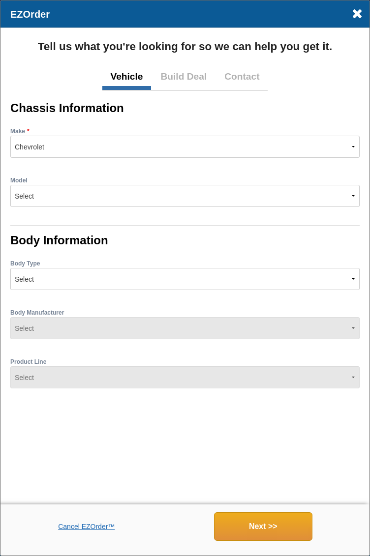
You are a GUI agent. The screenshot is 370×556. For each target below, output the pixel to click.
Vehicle (126, 76)
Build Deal (183, 76)
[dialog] (185, 278)
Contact (241, 76)
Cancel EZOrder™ (86, 526)
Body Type (25, 263)
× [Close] (357, 13)
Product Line (28, 361)
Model (19, 180)
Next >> (263, 526)
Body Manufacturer (37, 312)
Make (17, 131)
